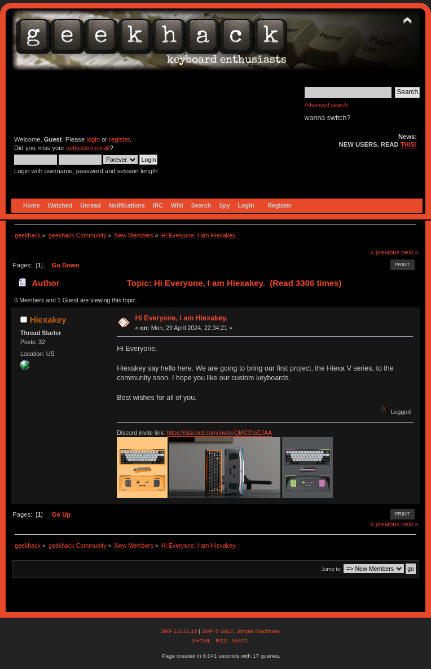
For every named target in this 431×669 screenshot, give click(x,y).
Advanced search (326, 105)
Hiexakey (48, 319)
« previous (384, 252)
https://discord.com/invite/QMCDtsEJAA (219, 432)
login (93, 139)
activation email (87, 147)
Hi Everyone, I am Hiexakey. (181, 318)
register (119, 139)
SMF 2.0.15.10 (179, 631)
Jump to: (331, 569)
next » (410, 252)
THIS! (409, 144)
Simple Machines (257, 631)
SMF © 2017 (217, 631)
